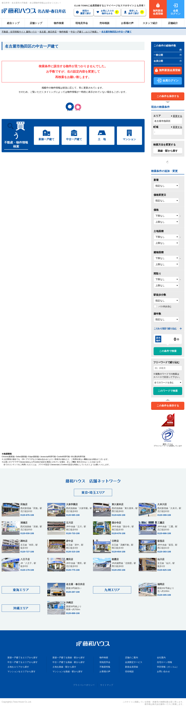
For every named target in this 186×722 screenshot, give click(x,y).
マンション (129, 139)
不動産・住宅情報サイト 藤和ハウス (19, 31)
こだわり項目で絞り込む (165, 328)
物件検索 (63, 31)
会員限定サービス (133, 662)
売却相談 (129, 671)
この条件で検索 (168, 351)
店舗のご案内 (131, 657)
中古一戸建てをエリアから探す (22, 662)
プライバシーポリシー (84, 685)
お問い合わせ (163, 671)
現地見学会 (104, 662)
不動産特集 (104, 667)
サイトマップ (106, 685)
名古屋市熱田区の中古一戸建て (116, 31)
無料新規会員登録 (167, 70)
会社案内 (161, 657)
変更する (177, 116)
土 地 (102, 139)
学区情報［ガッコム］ (168, 667)
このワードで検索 (168, 390)
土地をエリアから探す (18, 667)
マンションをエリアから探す (21, 671)
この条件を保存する (168, 96)
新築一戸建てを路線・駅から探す (68, 657)
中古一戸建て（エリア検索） (85, 31)
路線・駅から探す (168, 150)
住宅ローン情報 (164, 662)
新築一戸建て (46, 139)
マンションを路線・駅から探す (67, 671)
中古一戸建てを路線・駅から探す (68, 662)
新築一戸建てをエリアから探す (22, 657)
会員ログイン (168, 80)
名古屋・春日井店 (48, 31)
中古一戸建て (74, 139)
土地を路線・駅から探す (64, 667)
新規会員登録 (131, 667)
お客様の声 (104, 671)
